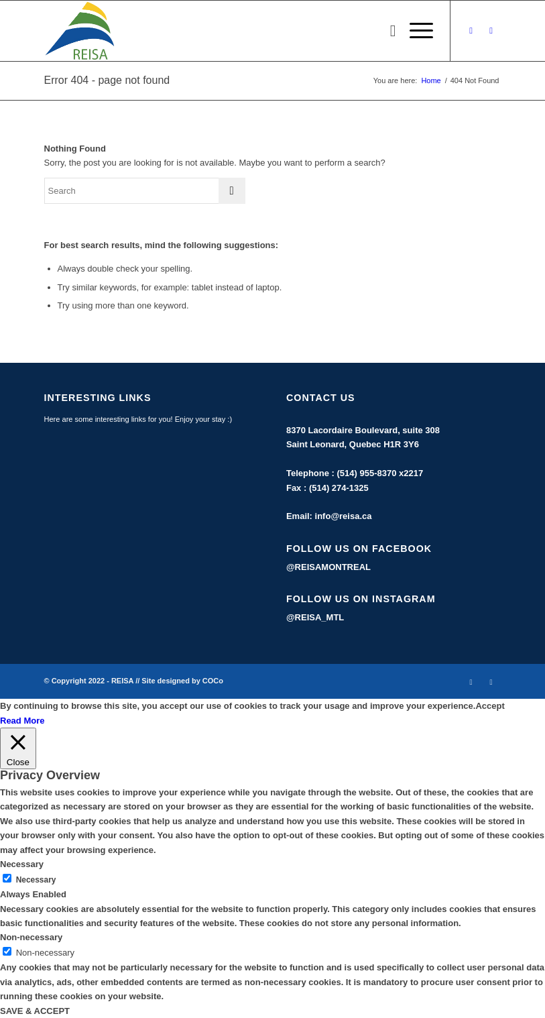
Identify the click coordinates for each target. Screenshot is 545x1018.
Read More (22, 721)
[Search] (386, 31)
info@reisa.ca (343, 516)
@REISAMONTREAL (328, 567)
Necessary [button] (22, 864)
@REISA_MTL (315, 617)
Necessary (36, 880)
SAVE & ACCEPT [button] (35, 1011)
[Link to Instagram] (491, 31)
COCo (212, 681)
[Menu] (414, 31)
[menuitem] (386, 31)
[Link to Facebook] (471, 31)
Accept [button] (489, 706)
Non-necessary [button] (31, 937)
